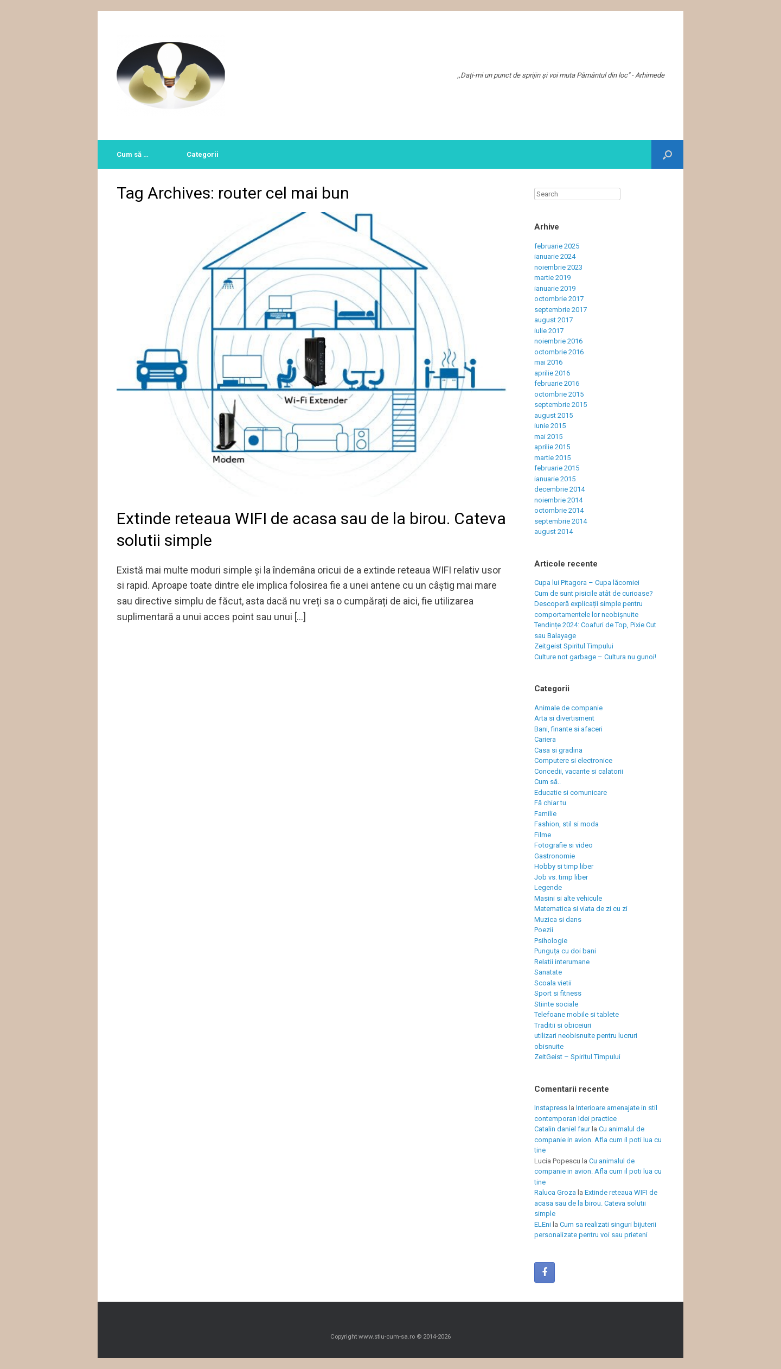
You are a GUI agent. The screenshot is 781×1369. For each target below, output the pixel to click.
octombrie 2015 (559, 394)
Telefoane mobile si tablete (576, 1014)
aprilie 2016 (552, 373)
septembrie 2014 (560, 521)
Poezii (543, 930)
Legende (548, 887)
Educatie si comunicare (570, 792)
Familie (545, 814)
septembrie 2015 (560, 404)
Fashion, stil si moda (566, 824)
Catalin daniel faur (562, 1129)
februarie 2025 (556, 246)
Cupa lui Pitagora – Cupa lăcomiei (586, 582)
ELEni (542, 1224)
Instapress (550, 1108)
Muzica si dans (557, 919)
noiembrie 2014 (558, 500)
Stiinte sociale (556, 1004)
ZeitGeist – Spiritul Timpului (577, 1057)
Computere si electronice (573, 760)
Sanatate (548, 972)
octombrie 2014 (559, 510)
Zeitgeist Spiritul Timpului (573, 646)
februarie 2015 (556, 468)
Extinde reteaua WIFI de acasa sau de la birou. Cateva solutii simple (595, 1203)
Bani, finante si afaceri (568, 729)
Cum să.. (547, 782)
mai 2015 (548, 436)
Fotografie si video (563, 845)
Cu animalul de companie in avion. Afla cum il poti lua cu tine (598, 1139)
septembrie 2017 (560, 309)
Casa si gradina (558, 750)
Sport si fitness (557, 993)
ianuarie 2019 (554, 288)
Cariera (545, 739)
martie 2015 (552, 458)
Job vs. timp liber (561, 877)
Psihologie (550, 941)
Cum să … (133, 154)
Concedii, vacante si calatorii (578, 771)
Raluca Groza (555, 1192)
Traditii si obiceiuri (562, 1025)
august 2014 (553, 531)
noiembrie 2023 (558, 267)
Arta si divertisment (564, 718)
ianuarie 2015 (554, 479)
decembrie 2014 (559, 489)
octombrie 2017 (559, 299)
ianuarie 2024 (554, 256)
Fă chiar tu (550, 803)
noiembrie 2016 (558, 341)
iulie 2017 (549, 331)
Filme (542, 835)
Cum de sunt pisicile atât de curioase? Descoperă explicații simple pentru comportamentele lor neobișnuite (593, 604)
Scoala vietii (553, 983)
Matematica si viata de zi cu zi (581, 909)
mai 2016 (548, 362)
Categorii (203, 154)
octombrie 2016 (559, 352)
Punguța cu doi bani (565, 951)
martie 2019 (552, 277)
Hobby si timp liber (563, 866)
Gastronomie (554, 856)
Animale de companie (568, 708)
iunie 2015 (550, 426)
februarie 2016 (556, 383)
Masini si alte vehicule (568, 898)
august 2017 (553, 320)
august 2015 (553, 415)
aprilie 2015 (552, 447)
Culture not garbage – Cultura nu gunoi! (595, 657)
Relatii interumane (562, 962)
